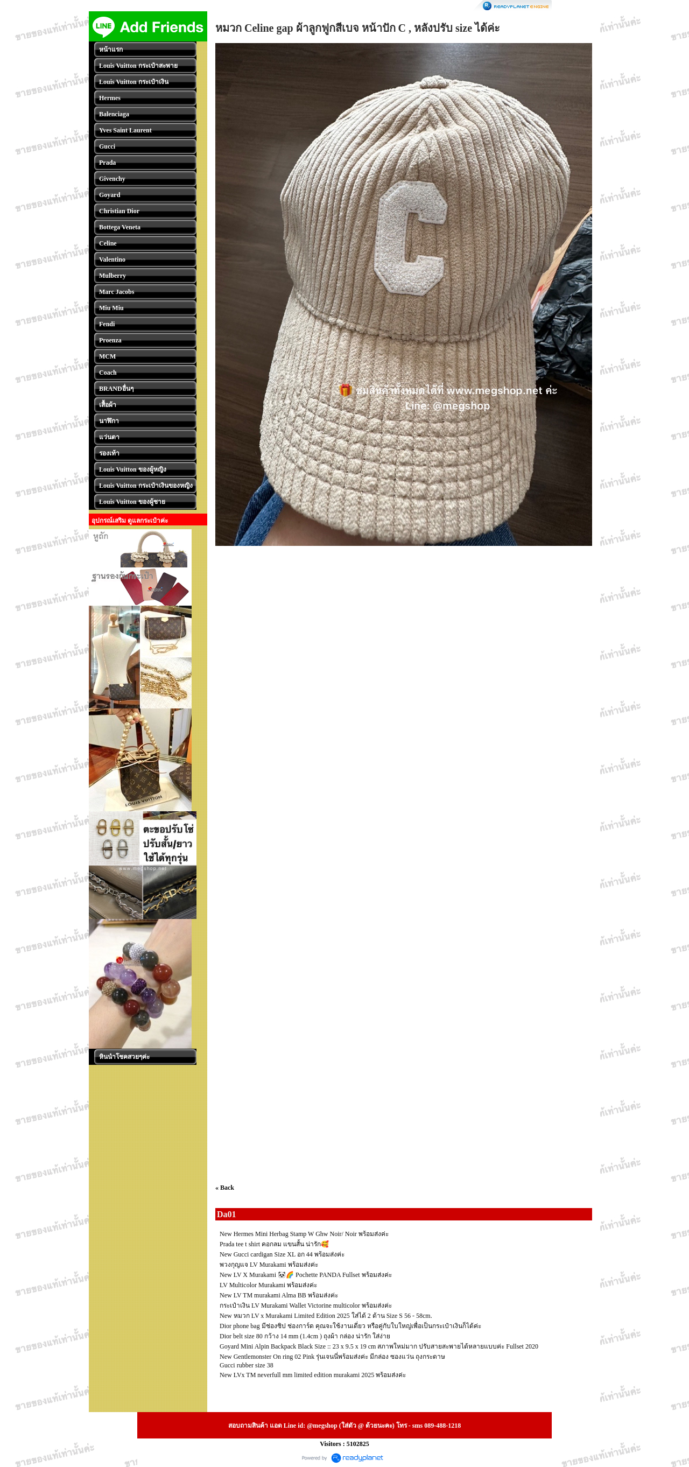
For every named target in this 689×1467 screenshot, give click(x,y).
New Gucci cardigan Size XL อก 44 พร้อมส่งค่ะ (282, 1254)
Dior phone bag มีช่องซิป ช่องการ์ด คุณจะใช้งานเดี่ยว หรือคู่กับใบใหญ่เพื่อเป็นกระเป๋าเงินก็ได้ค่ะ (350, 1326)
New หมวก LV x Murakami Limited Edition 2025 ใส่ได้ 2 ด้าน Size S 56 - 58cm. (326, 1315)
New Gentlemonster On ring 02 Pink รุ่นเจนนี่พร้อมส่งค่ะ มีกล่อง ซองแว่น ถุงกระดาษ (332, 1356)
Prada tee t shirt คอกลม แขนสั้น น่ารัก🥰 (274, 1244)
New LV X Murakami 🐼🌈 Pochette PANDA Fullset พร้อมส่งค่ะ (306, 1275)
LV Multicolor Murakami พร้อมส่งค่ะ (268, 1285)
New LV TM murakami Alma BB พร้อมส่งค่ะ (279, 1295)
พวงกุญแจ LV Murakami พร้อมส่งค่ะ (269, 1264)
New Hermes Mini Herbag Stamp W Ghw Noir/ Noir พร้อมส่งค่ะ (304, 1234)
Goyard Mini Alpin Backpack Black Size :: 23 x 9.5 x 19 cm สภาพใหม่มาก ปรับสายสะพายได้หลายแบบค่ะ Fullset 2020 (379, 1346)
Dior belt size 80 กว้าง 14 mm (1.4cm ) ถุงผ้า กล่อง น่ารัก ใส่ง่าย (305, 1336)
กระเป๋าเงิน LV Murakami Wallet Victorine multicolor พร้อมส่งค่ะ (306, 1305)
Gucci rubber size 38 (246, 1365)
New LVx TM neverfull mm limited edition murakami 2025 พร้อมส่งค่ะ (313, 1375)
